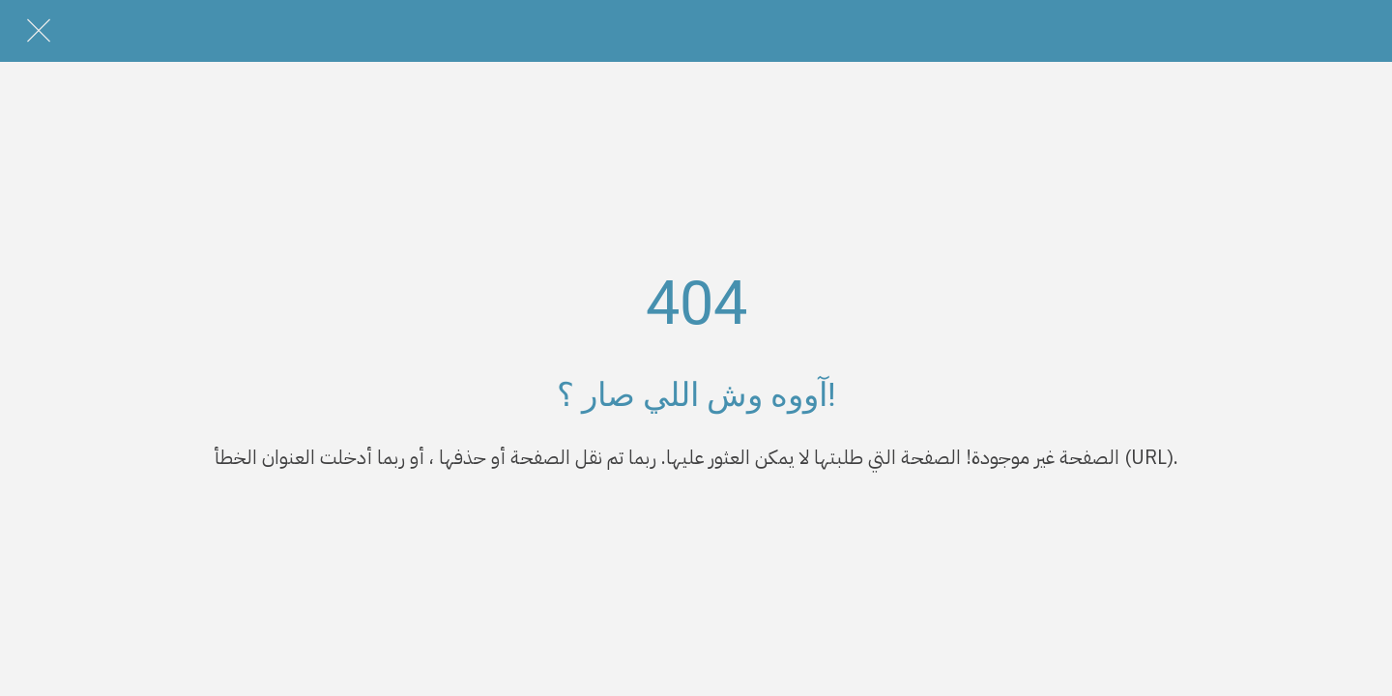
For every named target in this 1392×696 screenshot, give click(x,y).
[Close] (38, 31)
